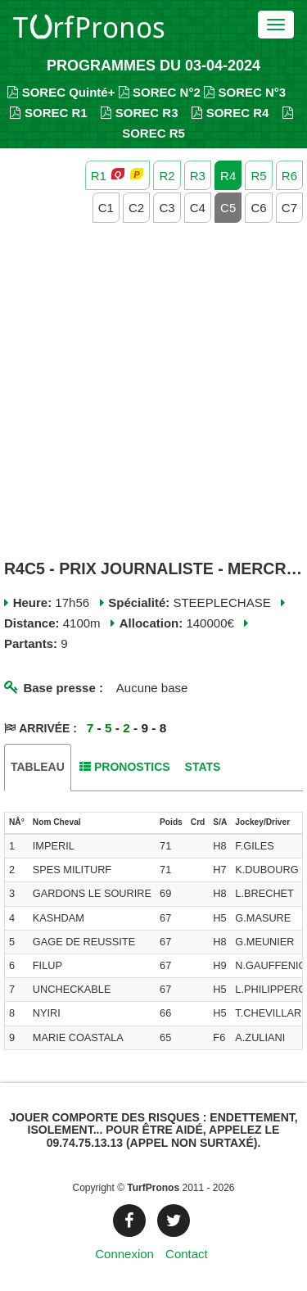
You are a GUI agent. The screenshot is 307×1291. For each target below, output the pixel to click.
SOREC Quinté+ (61, 92)
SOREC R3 (139, 113)
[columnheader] (17, 823)
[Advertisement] (153, 392)
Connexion (124, 1254)
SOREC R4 (230, 113)
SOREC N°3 (245, 92)
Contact (186, 1254)
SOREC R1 (48, 113)
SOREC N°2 (160, 92)
